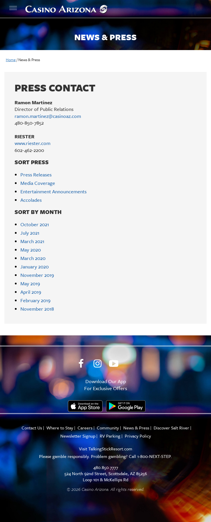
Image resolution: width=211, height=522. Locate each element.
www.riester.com (32, 143)
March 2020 (32, 258)
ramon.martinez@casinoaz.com (48, 116)
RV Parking (110, 436)
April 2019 (30, 291)
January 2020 (34, 266)
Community (108, 428)
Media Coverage (37, 183)
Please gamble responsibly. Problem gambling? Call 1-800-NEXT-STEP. (105, 456)
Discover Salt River (171, 428)
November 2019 (37, 275)
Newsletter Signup (77, 436)
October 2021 (34, 224)
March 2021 (32, 241)
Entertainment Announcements (53, 191)
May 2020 (30, 249)
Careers (85, 428)
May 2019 (30, 283)
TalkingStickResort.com (110, 448)
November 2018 (37, 308)
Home (11, 60)
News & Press (136, 428)
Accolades (31, 200)
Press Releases (36, 174)
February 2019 (35, 300)
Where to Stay (59, 428)
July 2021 (29, 232)
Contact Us (32, 428)
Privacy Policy (138, 436)
